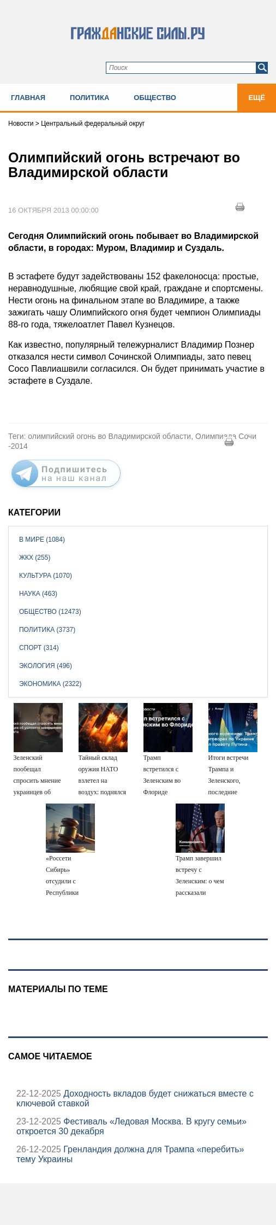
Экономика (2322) (50, 684)
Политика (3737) (47, 630)
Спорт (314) (39, 648)
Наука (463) (38, 593)
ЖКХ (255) (34, 557)
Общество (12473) (50, 612)
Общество (155, 97)
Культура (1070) (45, 575)
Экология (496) (45, 666)
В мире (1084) (42, 539)
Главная (28, 97)
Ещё (256, 97)
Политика (89, 97)
